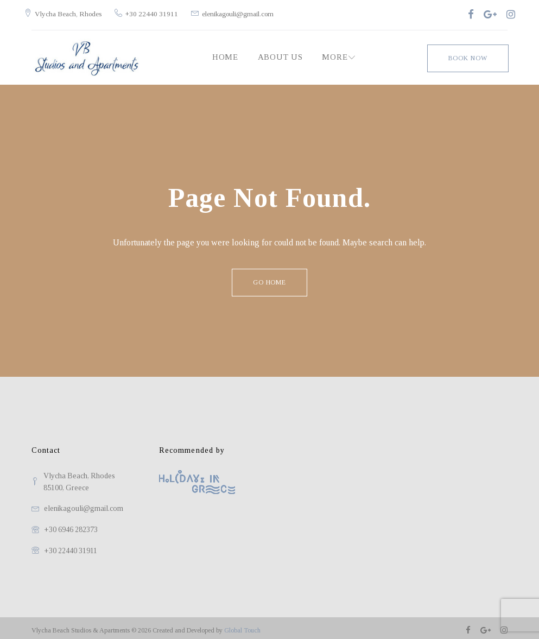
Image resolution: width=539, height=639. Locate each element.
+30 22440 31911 (159, 11)
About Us (279, 52)
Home (224, 52)
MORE (333, 52)
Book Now (467, 52)
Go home (270, 277)
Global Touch (242, 625)
